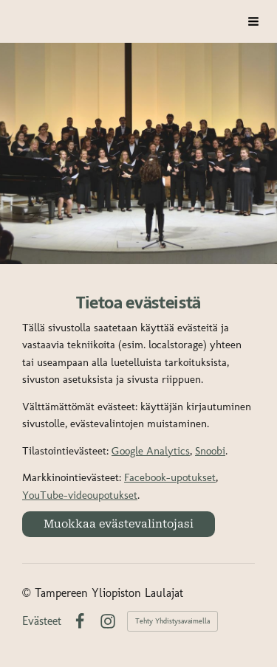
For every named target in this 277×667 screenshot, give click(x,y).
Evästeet (41, 621)
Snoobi (210, 450)
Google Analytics (151, 450)
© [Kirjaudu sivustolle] (28, 593)
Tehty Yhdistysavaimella (172, 621)
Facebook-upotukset (170, 477)
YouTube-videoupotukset (79, 495)
